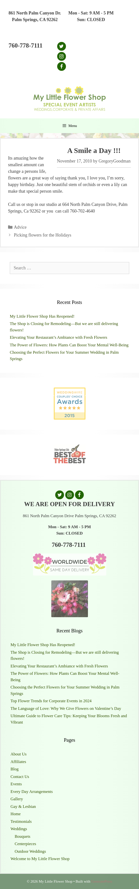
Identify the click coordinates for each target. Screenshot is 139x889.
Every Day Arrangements (32, 791)
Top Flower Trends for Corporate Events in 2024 (51, 701)
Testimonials (21, 821)
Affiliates (18, 761)
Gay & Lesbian (23, 806)
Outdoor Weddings (30, 851)
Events (16, 784)
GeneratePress (101, 881)
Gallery (17, 799)
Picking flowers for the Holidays (42, 235)
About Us (19, 754)
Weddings (19, 828)
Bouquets (22, 836)
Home (16, 814)
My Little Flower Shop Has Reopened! (42, 316)
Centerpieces (25, 843)
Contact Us (20, 776)
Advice (20, 227)
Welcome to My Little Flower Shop (40, 858)
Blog (15, 769)
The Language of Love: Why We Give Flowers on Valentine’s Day (66, 708)
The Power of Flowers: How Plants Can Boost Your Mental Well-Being (69, 345)
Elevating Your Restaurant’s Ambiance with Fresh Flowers (58, 337)
